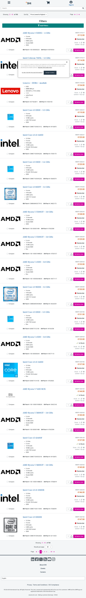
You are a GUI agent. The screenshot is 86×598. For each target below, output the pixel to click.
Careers (43, 572)
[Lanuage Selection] (43, 578)
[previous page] (75, 14)
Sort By (26, 14)
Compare (11, 49)
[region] (43, 69)
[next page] (79, 14)
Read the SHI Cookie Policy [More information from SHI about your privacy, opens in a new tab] (45, 67)
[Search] (83, 8)
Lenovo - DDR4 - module (35, 83)
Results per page (39, 547)
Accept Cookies (50, 72)
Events (43, 568)
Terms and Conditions (40, 585)
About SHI (43, 565)
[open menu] (9, 3)
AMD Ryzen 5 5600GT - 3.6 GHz (38, 412)
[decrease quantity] (71, 51)
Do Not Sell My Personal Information (32, 72)
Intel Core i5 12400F (32, 438)
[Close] (67, 62)
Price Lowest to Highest (37, 14)
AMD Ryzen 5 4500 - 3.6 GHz (36, 262)
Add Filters (43, 26)
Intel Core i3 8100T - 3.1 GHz (36, 187)
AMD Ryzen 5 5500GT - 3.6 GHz (38, 212)
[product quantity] (68, 50)
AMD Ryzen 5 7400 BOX (34, 389)
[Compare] (7, 49)
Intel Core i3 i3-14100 (33, 135)
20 (48, 547)
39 (51, 551)
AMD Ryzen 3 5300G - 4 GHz (36, 33)
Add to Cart (79, 50)
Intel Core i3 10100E (32, 517)
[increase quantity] (71, 49)
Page (71, 14)
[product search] (43, 8)
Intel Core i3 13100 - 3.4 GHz (36, 162)
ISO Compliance (53, 585)
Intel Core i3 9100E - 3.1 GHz (36, 287)
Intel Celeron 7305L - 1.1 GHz (36, 58)
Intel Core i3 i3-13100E (33, 490)
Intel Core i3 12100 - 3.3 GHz (36, 110)
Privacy (29, 585)
